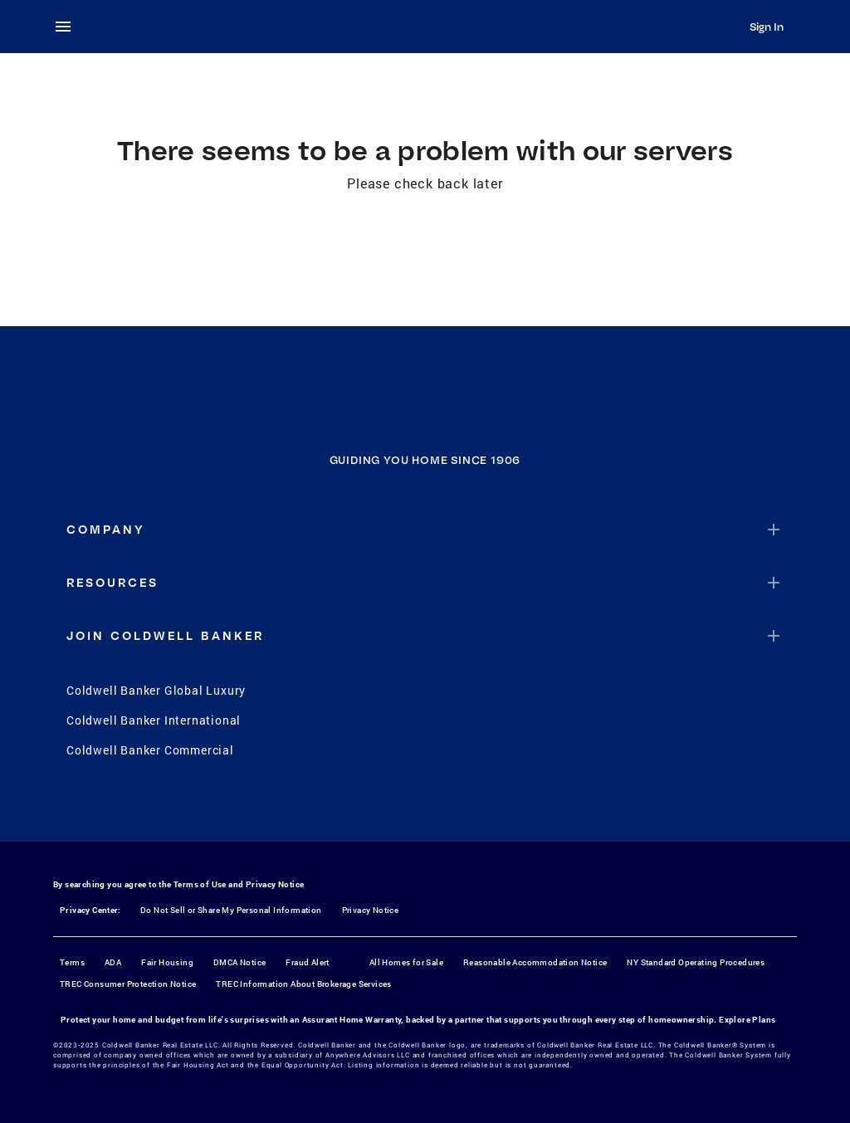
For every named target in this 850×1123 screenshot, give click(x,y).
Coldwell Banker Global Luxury (156, 690)
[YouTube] (447, 807)
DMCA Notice (239, 962)
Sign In (767, 26)
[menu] (68, 26)
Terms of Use (200, 884)
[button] (425, 529)
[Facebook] (360, 807)
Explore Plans (747, 1019)
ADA (113, 962)
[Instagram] (403, 807)
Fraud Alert (307, 962)
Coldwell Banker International (153, 720)
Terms (72, 962)
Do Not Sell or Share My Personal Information (231, 910)
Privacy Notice (275, 884)
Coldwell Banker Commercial (150, 750)
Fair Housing (167, 962)
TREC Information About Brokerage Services (303, 984)
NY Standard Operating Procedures (696, 962)
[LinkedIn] (490, 807)
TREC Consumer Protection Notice (128, 984)
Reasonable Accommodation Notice (535, 962)
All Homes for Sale (406, 962)
